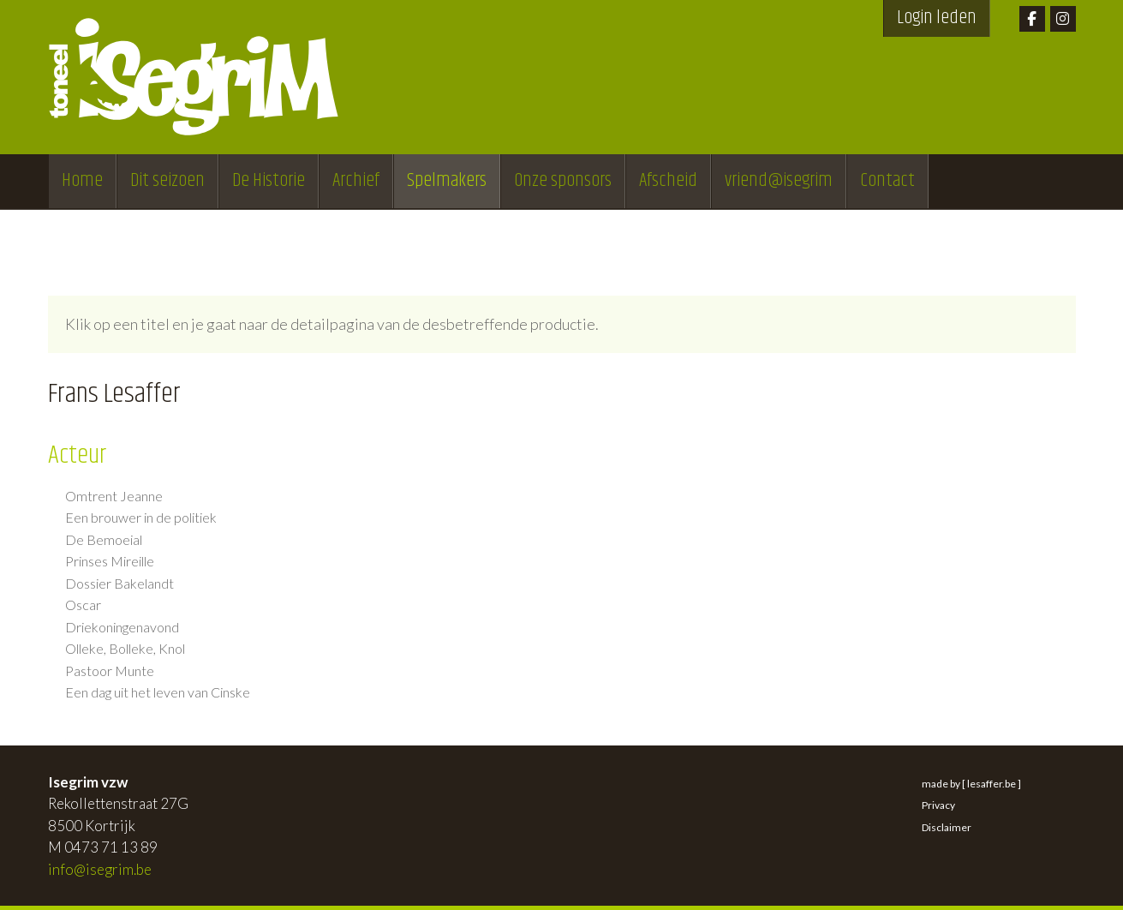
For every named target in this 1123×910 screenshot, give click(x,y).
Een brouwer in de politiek (141, 517)
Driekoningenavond (122, 627)
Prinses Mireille (109, 561)
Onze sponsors (563, 180)
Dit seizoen (167, 180)
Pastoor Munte (109, 671)
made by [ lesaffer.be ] (971, 783)
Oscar (83, 605)
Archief (355, 180)
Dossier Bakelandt (119, 583)
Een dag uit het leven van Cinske (157, 692)
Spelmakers (447, 180)
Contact (887, 180)
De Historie (268, 180)
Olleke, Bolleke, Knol (125, 648)
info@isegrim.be (100, 869)
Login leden (937, 18)
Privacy (938, 805)
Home (82, 180)
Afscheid (668, 180)
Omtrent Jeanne (114, 496)
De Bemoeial (103, 540)
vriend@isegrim (779, 180)
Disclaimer (946, 827)
